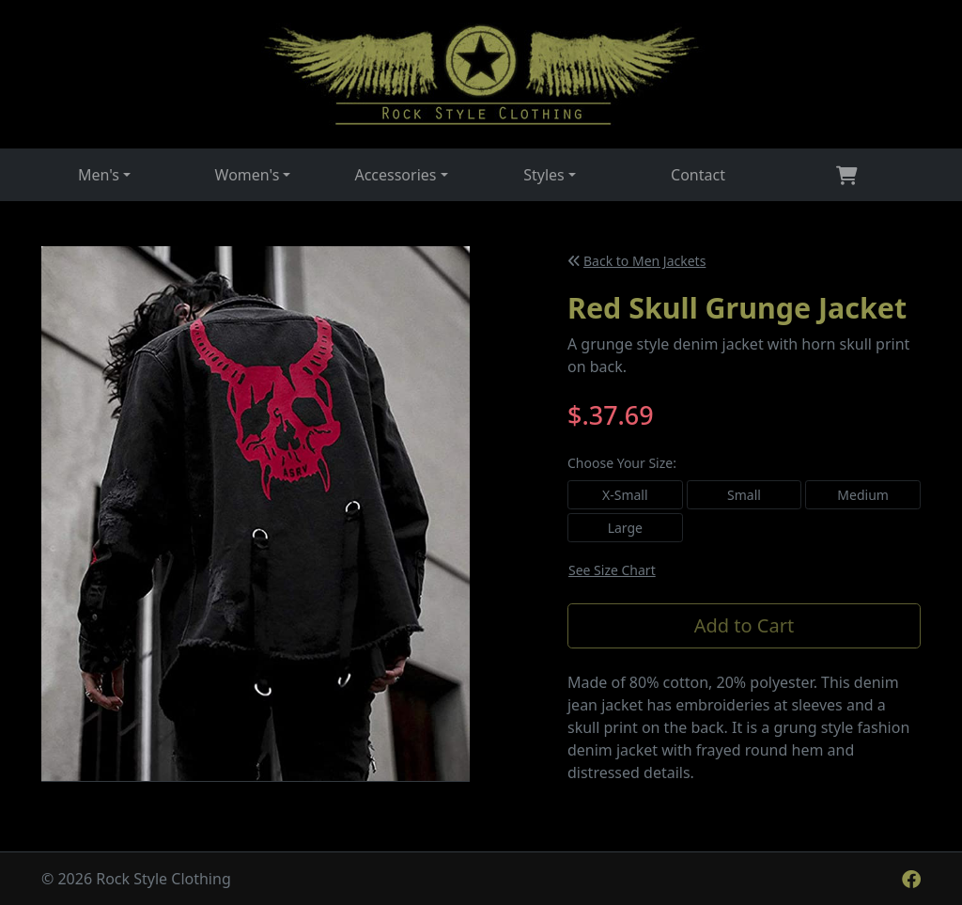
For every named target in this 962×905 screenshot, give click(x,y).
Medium (863, 495)
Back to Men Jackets (637, 261)
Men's (98, 174)
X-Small (625, 495)
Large (625, 528)
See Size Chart (612, 570)
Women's (247, 174)
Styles (544, 174)
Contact (698, 174)
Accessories (395, 174)
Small (744, 495)
